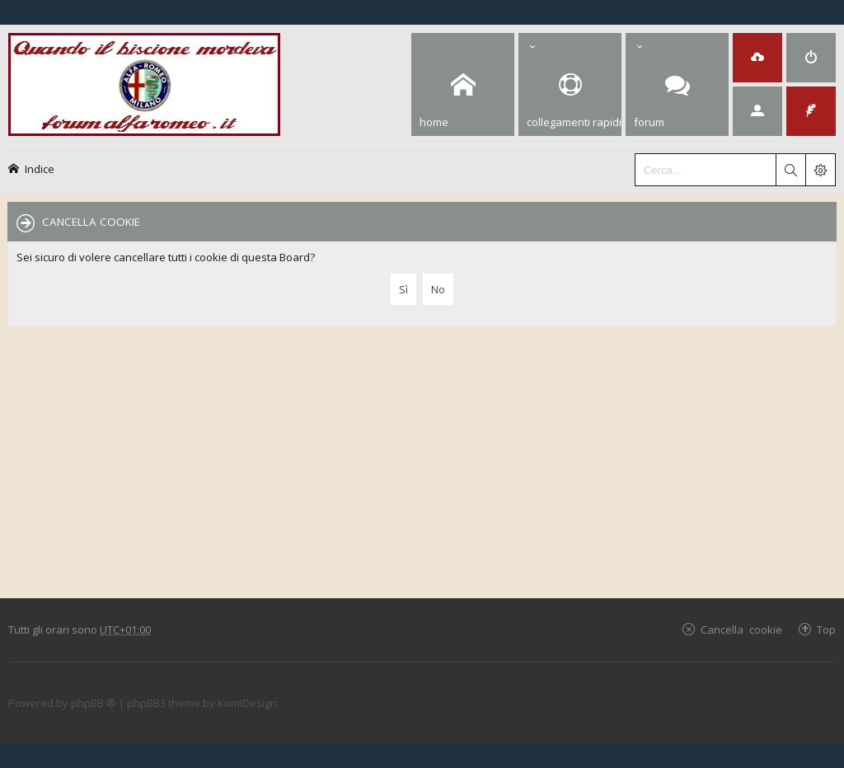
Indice (39, 168)
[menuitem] (757, 57)
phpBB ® (93, 702)
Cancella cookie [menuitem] (741, 629)
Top (826, 629)
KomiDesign (247, 702)
